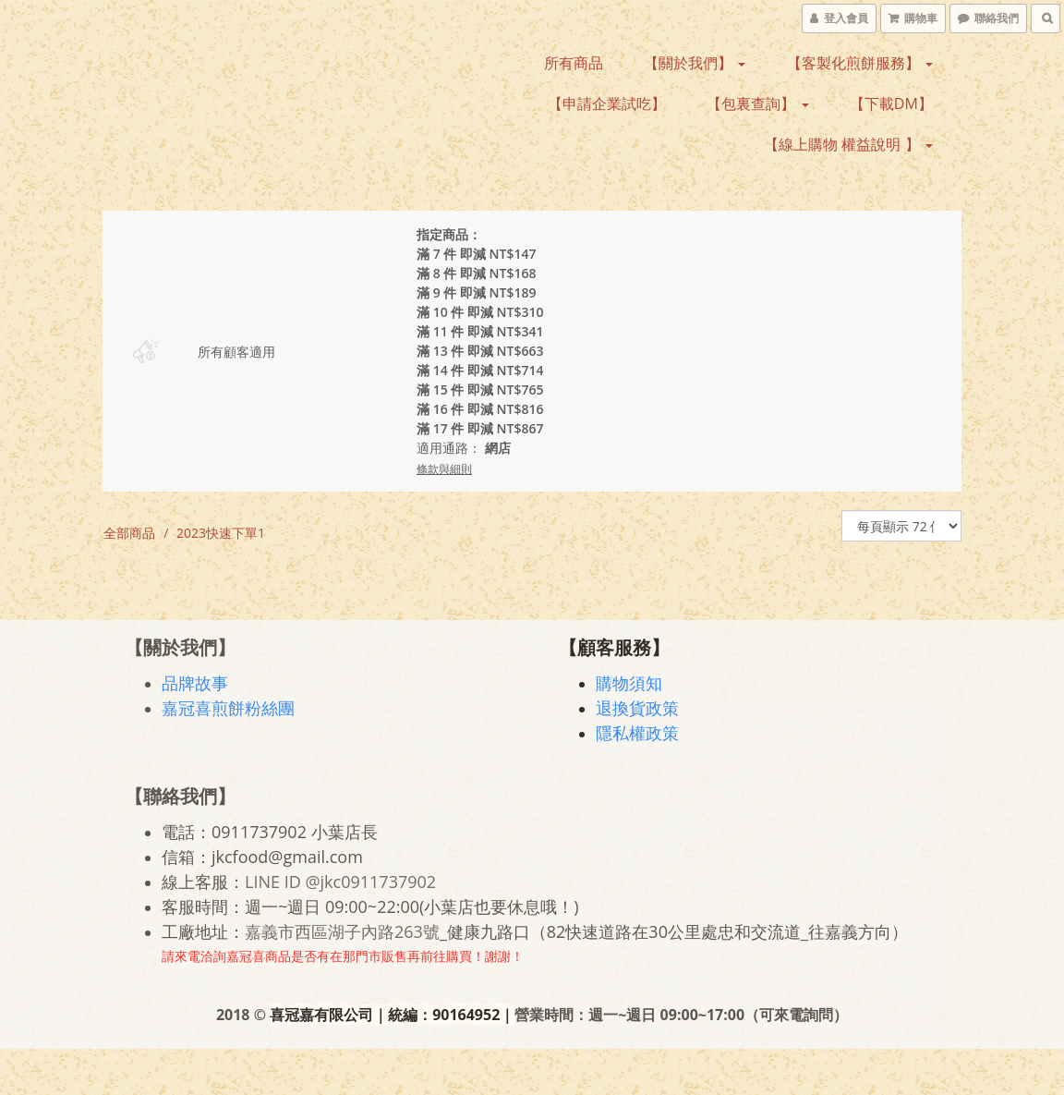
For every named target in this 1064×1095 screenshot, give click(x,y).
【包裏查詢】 (757, 103)
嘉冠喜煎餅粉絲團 (229, 708)
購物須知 (630, 683)
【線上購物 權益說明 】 (848, 144)
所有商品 (573, 63)
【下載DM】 (891, 103)
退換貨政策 (638, 708)
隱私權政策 (638, 733)
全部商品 (129, 532)
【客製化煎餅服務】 (860, 63)
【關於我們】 (694, 63)
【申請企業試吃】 (607, 103)
